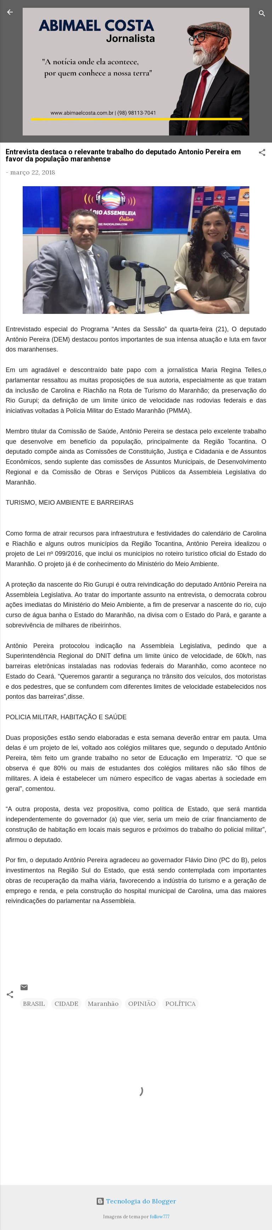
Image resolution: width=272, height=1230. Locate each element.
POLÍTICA (180, 1003)
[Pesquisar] (262, 14)
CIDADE (66, 1003)
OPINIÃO (142, 1003)
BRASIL (34, 1003)
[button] (262, 153)
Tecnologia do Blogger (136, 1201)
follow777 (159, 1216)
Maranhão (103, 1003)
